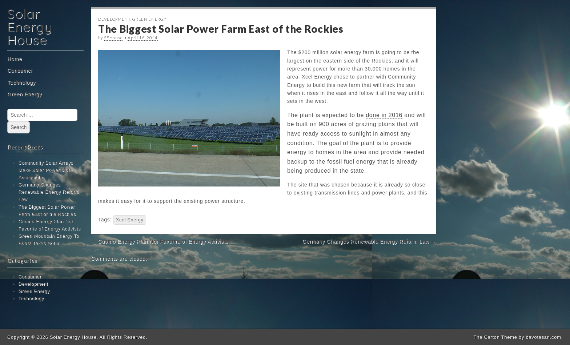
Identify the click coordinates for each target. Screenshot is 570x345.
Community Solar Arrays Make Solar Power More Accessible (45, 170)
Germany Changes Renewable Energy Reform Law (48, 192)
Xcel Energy (130, 219)
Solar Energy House (29, 26)
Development (33, 283)
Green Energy (24, 94)
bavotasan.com (543, 337)
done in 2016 (384, 115)
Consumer (20, 70)
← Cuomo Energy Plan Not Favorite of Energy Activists (159, 241)
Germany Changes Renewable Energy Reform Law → (369, 241)
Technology (21, 82)
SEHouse (113, 37)
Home (14, 59)
